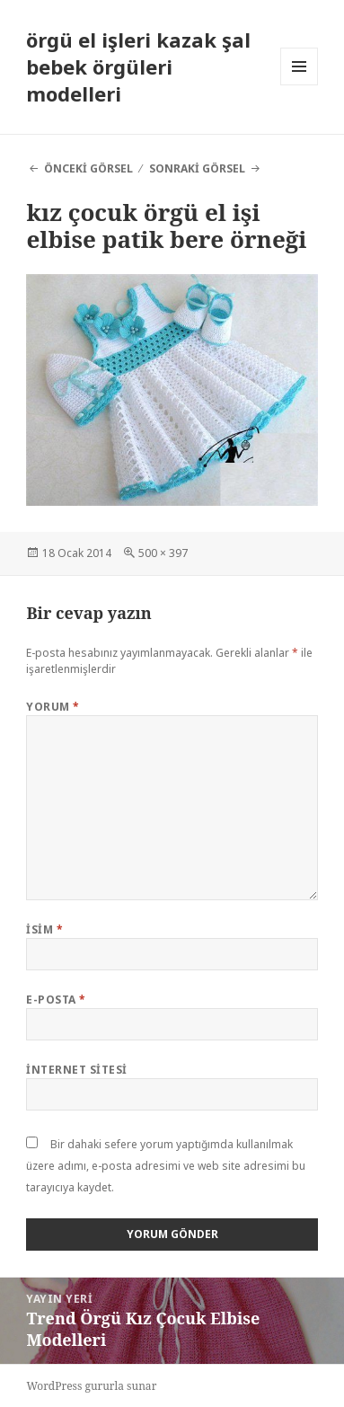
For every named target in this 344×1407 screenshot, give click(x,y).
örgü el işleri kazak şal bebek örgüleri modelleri (138, 66)
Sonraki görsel (197, 168)
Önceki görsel (88, 168)
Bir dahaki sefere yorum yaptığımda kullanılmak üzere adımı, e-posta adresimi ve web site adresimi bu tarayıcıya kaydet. (165, 1166)
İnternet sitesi (76, 1069)
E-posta (55, 999)
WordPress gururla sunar (91, 1386)
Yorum (52, 706)
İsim (44, 929)
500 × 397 (163, 553)
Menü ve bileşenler (299, 84)
